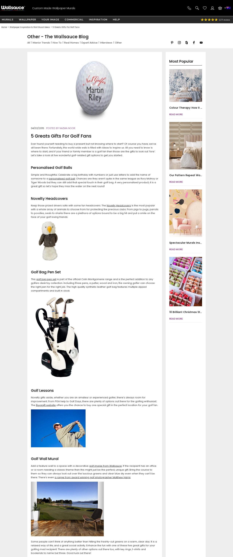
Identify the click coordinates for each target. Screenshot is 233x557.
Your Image (50, 19)
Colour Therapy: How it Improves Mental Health (200, 108)
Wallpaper (27, 19)
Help (116, 19)
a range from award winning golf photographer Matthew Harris (93, 477)
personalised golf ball (62, 178)
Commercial (74, 19)
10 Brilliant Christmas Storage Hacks (193, 312)
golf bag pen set (46, 279)
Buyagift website (46, 405)
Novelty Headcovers (119, 205)
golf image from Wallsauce (105, 466)
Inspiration (98, 19)
